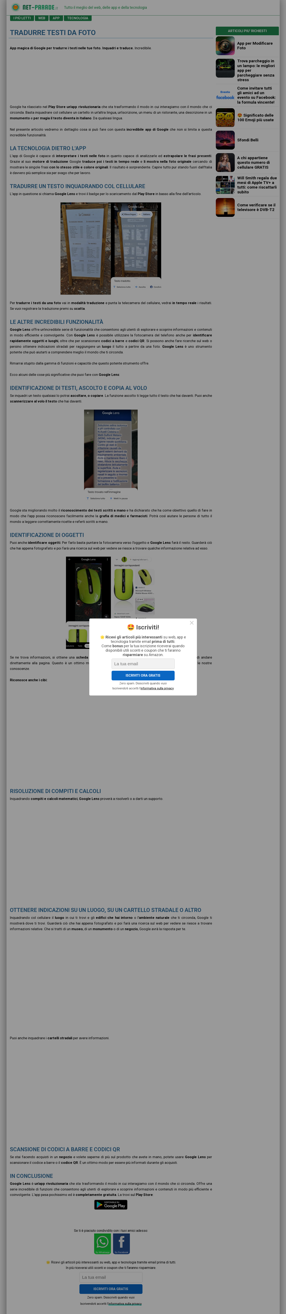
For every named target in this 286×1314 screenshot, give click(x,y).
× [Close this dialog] (188, 626)
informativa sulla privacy (156, 686)
